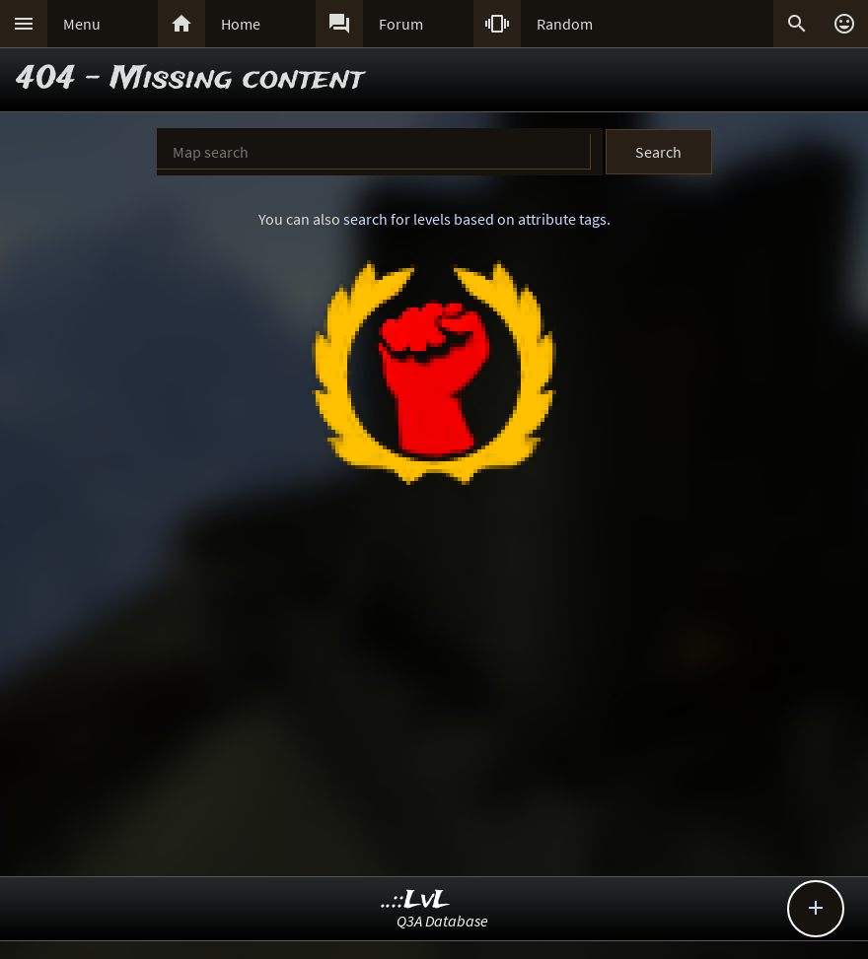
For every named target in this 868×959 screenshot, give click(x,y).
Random (565, 24)
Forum (401, 24)
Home (240, 24)
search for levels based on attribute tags (475, 219)
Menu (82, 24)
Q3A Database (442, 920)
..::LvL (416, 900)
